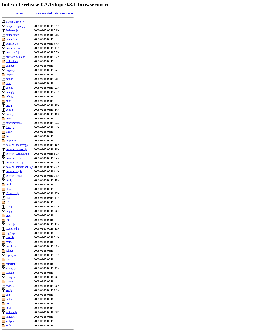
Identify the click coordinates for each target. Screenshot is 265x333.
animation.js (12, 34)
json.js (9, 206)
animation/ (11, 39)
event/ (9, 118)
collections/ (12, 61)
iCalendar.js (12, 193)
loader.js (10, 224)
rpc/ (8, 259)
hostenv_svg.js (14, 171)
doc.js (9, 105)
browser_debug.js (15, 56)
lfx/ (8, 219)
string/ (9, 281)
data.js (9, 78)
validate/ (10, 316)
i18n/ (8, 189)
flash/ (9, 131)
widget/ (10, 321)
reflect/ (10, 250)
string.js (10, 277)
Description (67, 13)
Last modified (44, 13)
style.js (10, 285)
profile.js (11, 246)
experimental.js (14, 122)
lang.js (9, 211)
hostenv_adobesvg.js (17, 144)
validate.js (11, 312)
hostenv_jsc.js (13, 158)
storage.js (11, 268)
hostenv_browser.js (16, 149)
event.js (10, 114)
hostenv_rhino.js (15, 162)
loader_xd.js (12, 228)
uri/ (8, 303)
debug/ (9, 96)
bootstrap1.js (13, 48)
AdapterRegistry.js (16, 26)
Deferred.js (12, 30)
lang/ (8, 215)
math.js (10, 237)
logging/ (10, 233)
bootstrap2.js (13, 52)
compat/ (10, 65)
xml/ (8, 325)
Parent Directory (15, 21)
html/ (9, 184)
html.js (9, 180)
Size (56, 13)
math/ (9, 241)
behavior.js (12, 43)
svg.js (9, 290)
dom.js (9, 109)
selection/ (11, 263)
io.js (8, 197)
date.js (9, 87)
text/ (8, 294)
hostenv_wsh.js (14, 175)
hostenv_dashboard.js (17, 153)
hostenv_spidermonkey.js (19, 166)
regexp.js (11, 255)
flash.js (10, 127)
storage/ (10, 272)
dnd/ (8, 100)
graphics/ (11, 140)
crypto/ (10, 74)
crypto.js (10, 70)
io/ (7, 202)
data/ (8, 83)
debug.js (10, 92)
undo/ (9, 299)
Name (19, 13)
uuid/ (8, 307)
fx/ (7, 136)
